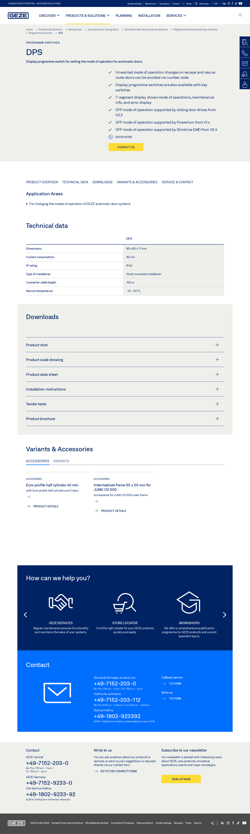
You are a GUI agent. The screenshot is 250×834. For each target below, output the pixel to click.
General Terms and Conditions (67, 823)
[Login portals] (245, 85)
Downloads (102, 182)
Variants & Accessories (137, 182)
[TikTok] (236, 3)
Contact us (126, 147)
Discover (47, 16)
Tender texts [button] (122, 404)
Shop (187, 3)
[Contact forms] (245, 64)
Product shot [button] (122, 345)
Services (174, 16)
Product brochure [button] (122, 419)
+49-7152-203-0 (115, 683)
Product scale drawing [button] (122, 360)
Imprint (197, 823)
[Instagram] (229, 3)
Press (188, 823)
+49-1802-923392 (117, 716)
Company (164, 3)
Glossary (178, 823)
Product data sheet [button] (122, 374)
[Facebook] (233, 3)
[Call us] (245, 53)
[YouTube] (240, 3)
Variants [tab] (61, 461)
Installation (149, 16)
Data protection (145, 823)
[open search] (240, 15)
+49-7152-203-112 (117, 700)
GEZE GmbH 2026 (39, 823)
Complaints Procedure (122, 823)
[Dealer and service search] (245, 74)
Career (175, 3)
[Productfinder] (245, 42)
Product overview (42, 182)
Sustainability (134, 3)
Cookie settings (164, 823)
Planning (124, 16)
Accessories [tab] (37, 461)
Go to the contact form (118, 771)
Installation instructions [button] (122, 389)
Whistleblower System (97, 823)
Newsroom (150, 3)
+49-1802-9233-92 (51, 794)
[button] (203, 3)
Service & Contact (177, 182)
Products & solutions (85, 16)
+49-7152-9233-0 (49, 782)
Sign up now (181, 779)
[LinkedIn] (224, 3)
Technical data (75, 182)
